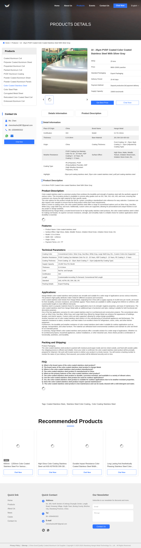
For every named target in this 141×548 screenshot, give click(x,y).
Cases (10, 517)
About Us (68, 6)
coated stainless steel (56, 404)
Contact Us (104, 6)
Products (81, 6)
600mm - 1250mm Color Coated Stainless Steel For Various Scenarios (17, 465)
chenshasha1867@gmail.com (21, 125)
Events (92, 6)
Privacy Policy (15, 545)
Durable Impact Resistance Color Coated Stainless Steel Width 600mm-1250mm (86, 465)
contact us (101, 527)
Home (56, 6)
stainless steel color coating (78, 404)
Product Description (91, 113)
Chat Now (120, 6)
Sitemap (24, 545)
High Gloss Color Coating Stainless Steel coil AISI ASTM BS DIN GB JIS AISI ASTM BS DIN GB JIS (52, 465)
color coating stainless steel (103, 404)
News (10, 513)
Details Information (57, 113)
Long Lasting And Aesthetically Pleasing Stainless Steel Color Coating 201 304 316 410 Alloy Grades (119, 465)
